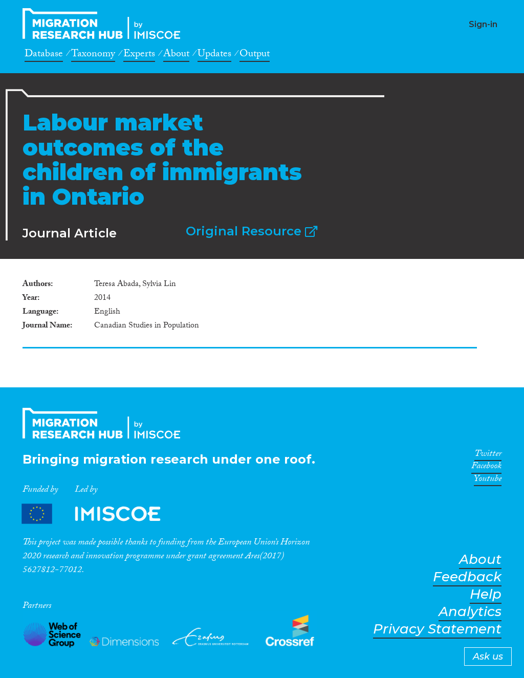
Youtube (487, 480)
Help (485, 594)
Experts (139, 55)
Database (44, 55)
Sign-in (483, 24)
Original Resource (251, 231)
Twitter (487, 455)
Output (254, 55)
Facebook (486, 468)
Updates (214, 55)
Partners (99, 514)
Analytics (470, 612)
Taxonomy (93, 55)
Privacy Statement (437, 629)
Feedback (467, 577)
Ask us (488, 656)
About (176, 55)
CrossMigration (104, 23)
